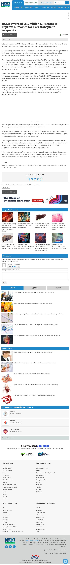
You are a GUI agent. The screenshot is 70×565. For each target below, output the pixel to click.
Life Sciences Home (31, 3)
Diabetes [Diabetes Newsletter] (12, 419)
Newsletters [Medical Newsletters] (6, 514)
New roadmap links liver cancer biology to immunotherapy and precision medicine (42, 246)
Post (4, 282)
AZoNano (39, 509)
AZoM (38, 507)
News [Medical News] (4, 472)
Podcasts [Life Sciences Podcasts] (39, 491)
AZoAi (38, 530)
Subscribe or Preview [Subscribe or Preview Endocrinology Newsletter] (15, 430)
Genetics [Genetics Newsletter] (12, 411)
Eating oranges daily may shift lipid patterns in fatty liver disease (33, 302)
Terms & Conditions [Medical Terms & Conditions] (9, 523)
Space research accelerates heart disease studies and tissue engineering (35, 383)
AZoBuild (39, 526)
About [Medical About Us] (4, 507)
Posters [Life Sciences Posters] (38, 488)
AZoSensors (39, 519)
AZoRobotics (40, 516)
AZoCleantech (40, 512)
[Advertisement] (35, 199)
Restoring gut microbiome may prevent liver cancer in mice (26, 245)
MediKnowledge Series (9, 484)
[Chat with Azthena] (65, 561)
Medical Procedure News (15, 185)
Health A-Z (6, 474)
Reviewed (65, 35)
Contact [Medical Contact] (5, 521)
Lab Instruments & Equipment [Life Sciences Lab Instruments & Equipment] (45, 472)
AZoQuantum (40, 523)
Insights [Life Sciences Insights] (38, 481)
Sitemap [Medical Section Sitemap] (5, 516)
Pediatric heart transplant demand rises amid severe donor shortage (34, 362)
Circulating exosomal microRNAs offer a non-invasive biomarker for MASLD (59, 225)
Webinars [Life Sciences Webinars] (39, 484)
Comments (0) (6, 187)
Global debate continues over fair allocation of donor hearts (31, 373)
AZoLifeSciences (41, 528)
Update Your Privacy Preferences (55, 549)
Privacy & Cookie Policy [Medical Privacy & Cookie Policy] (9, 526)
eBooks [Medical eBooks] (5, 493)
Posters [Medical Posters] (5, 495)
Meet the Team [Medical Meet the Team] (7, 509)
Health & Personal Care (10, 486)
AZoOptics (39, 514)
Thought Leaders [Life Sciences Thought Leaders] (41, 479)
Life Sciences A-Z (41, 474)
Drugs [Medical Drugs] (4, 491)
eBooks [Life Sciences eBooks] (38, 486)
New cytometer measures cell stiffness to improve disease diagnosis (34, 394)
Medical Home (17, 3)
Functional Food (7, 469)
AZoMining (39, 521)
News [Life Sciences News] (38, 469)
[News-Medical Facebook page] (6, 545)
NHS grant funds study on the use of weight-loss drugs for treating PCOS (35, 324)
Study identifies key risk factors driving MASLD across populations (42, 224)
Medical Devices (7, 488)
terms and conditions (32, 540)
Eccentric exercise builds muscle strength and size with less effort (33, 291)
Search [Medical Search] (5, 512)
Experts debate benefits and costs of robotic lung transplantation (33, 351)
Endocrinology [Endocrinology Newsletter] (14, 428)
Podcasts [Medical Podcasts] (5, 498)
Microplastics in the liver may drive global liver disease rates (25, 224)
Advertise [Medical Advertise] (5, 519)
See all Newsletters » (8, 437)
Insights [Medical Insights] (5, 481)
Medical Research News (32, 185)
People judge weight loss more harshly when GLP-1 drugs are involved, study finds (38, 313)
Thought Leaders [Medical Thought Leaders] (8, 479)
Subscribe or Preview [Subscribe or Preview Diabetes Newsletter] (15, 421)
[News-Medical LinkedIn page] (14, 545)
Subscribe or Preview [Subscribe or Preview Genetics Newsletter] (15, 412)
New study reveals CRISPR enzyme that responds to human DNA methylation (36, 334)
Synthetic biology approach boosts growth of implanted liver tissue (59, 245)
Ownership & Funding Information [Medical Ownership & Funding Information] (13, 530)
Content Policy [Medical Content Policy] (7, 528)
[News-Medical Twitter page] (10, 545)
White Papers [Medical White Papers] (7, 477)
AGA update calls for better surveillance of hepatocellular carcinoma (9, 245)
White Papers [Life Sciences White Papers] (40, 477)
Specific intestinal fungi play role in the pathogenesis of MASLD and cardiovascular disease (9, 226)
